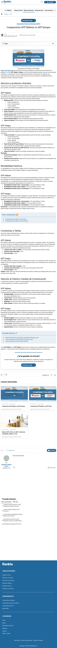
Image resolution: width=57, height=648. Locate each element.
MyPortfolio (5, 608)
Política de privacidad (26, 640)
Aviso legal (17, 640)
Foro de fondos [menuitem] (49, 10)
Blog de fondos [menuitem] (18, 10)
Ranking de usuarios (7, 625)
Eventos (4, 631)
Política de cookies (38, 640)
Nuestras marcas (6, 586)
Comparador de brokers (8, 600)
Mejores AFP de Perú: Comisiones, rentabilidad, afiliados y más (22, 337)
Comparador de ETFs (8, 606)
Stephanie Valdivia (6, 464)
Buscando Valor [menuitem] (39, 10)
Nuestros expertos (7, 583)
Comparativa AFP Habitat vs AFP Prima (16, 219)
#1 (6, 463)
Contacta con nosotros (8, 580)
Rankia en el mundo (7, 578)
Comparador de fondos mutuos (10, 603)
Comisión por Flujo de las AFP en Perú (12, 524)
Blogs (3, 623)
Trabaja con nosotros (8, 588)
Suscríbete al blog (29, 20)
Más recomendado (6, 502)
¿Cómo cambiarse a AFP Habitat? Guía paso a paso (19, 339)
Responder (52, 467)
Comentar (51, 450)
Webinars (4, 628)
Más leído (15, 502)
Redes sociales (6, 633)
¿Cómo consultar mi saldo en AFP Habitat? (16, 341)
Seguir (6, 466)
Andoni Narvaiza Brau (10, 36)
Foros (3, 620)
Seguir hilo (10, 450)
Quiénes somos (6, 575)
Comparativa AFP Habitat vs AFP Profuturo (16, 221)
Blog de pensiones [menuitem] (29, 10)
